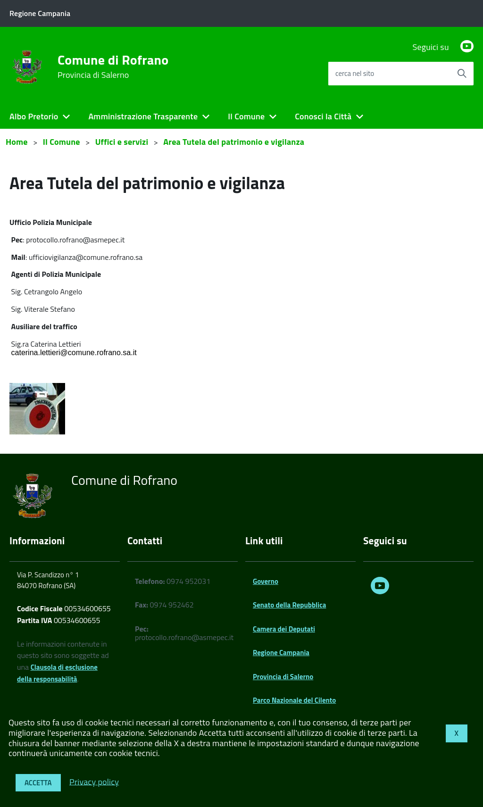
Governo (265, 581)
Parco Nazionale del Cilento (294, 700)
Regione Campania (281, 652)
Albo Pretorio (33, 116)
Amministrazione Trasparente (143, 116)
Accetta (38, 782)
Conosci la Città (323, 116)
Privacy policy (94, 781)
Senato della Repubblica (289, 604)
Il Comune (246, 116)
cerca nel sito (354, 73)
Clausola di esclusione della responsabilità (57, 673)
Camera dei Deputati (284, 629)
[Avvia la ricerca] (462, 73)
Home (17, 141)
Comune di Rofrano (113, 66)
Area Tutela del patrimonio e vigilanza (233, 141)
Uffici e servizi (122, 141)
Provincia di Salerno (283, 676)
